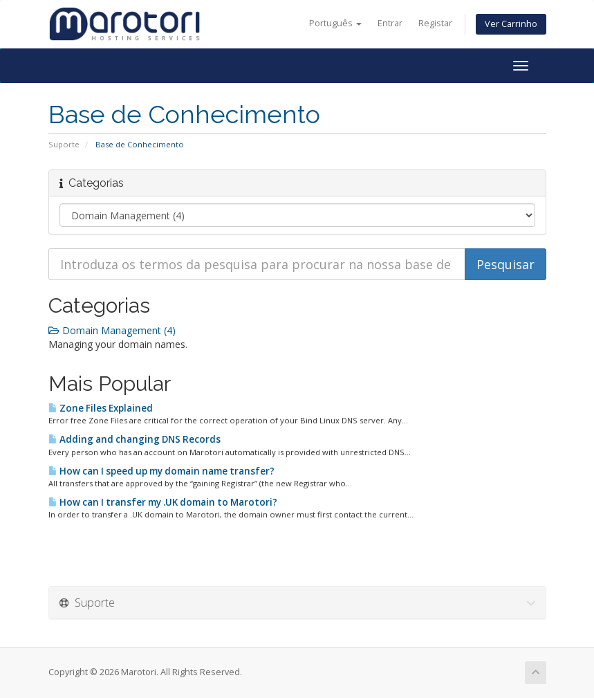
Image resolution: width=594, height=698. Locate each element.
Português (335, 23)
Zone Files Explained (100, 408)
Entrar (390, 23)
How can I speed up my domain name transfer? (161, 471)
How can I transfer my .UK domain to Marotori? (162, 502)
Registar (435, 23)
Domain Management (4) (112, 330)
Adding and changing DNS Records (134, 439)
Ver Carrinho (511, 24)
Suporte (64, 144)
